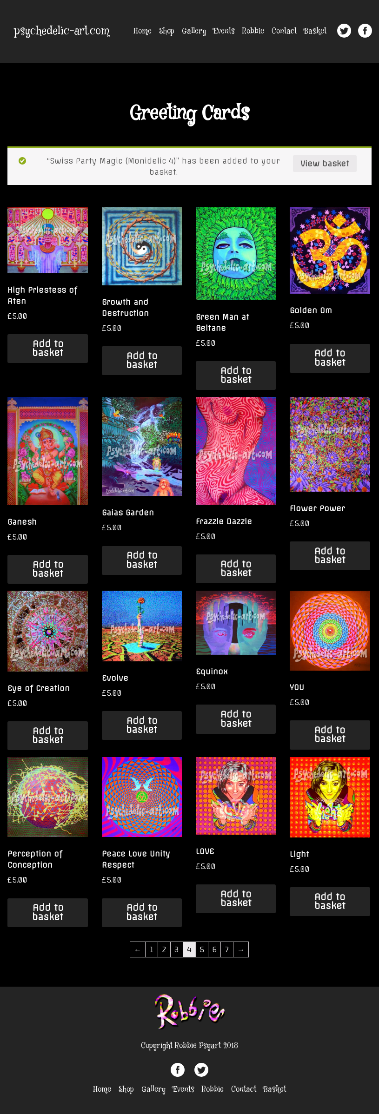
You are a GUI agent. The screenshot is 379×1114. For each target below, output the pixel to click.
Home (143, 31)
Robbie (253, 31)
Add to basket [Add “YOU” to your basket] (330, 735)
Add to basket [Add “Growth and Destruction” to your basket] (141, 360)
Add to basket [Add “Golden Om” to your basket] (330, 358)
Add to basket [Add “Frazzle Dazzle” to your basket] (236, 569)
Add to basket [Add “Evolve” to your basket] (141, 725)
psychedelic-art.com (62, 31)
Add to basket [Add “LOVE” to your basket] (236, 899)
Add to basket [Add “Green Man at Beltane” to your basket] (236, 375)
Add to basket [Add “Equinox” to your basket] (236, 719)
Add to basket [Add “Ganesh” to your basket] (47, 569)
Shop (166, 31)
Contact (284, 31)
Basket (315, 31)
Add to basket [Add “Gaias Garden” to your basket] (141, 560)
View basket (324, 163)
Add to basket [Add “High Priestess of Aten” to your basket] (47, 348)
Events (224, 31)
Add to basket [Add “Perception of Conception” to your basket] (47, 912)
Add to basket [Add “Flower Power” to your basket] (330, 556)
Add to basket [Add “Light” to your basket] (330, 901)
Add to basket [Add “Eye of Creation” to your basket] (47, 735)
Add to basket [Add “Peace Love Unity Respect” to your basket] (141, 912)
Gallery (194, 31)
